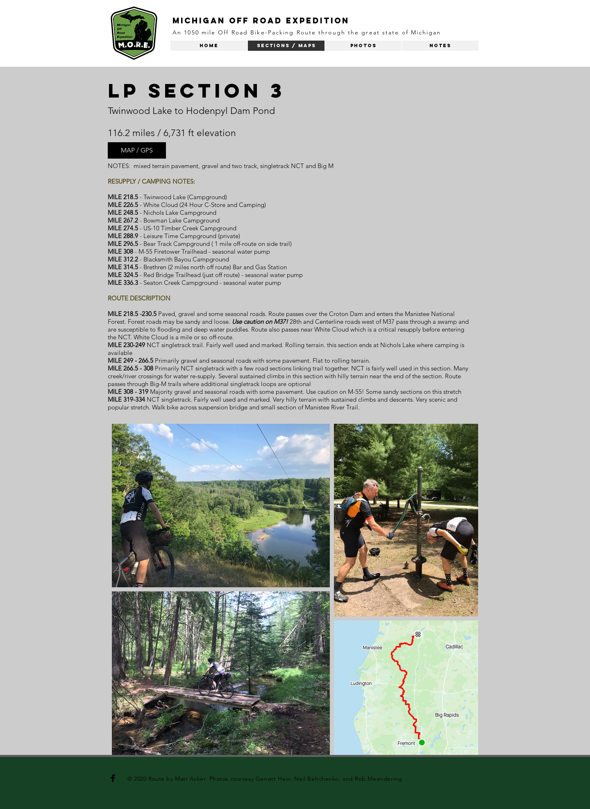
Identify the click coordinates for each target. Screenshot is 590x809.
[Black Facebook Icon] (113, 778)
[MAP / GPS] (137, 150)
